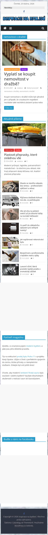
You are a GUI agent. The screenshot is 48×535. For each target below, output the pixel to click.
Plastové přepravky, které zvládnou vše (20, 156)
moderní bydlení (33, 346)
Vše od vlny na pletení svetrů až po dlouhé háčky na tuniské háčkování (31, 213)
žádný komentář (31, 88)
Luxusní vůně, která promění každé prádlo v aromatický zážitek (30, 269)
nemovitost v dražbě (11, 91)
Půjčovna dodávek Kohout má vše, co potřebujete (31, 198)
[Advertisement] (24, 307)
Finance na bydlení (12, 69)
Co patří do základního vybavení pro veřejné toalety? (29, 227)
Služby (18, 150)
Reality (24, 69)
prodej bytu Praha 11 (26, 356)
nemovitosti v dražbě (27, 91)
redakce (20, 88)
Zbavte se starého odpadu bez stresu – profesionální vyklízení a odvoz (31, 185)
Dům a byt (9, 150)
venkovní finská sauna (29, 373)
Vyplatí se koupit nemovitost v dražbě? (19, 78)
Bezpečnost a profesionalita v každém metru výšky (32, 254)
